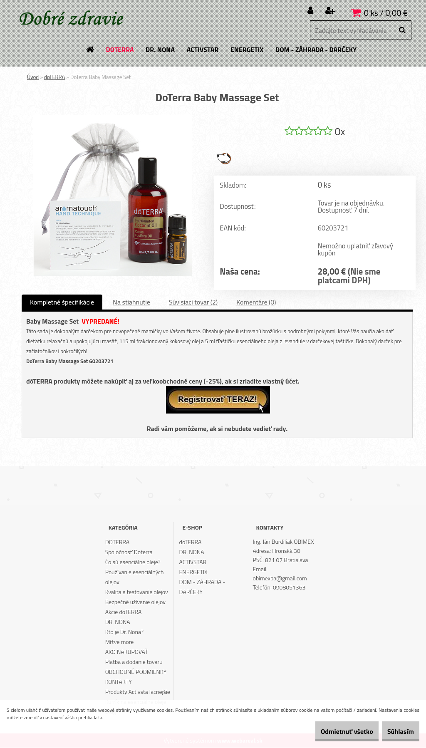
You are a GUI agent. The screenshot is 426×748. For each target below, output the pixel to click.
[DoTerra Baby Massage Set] (112, 119)
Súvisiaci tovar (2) (193, 302)
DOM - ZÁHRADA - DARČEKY (202, 587)
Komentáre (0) (256, 302)
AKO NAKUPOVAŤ (126, 652)
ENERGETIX (193, 572)
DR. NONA (117, 622)
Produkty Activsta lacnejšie (137, 692)
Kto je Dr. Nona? (124, 632)
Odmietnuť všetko (332, 731)
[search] (402, 30)
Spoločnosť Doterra (129, 552)
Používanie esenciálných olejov (134, 577)
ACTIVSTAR (193, 562)
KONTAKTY (118, 682)
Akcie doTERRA (123, 612)
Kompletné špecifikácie (62, 302)
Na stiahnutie (131, 302)
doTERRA (54, 77)
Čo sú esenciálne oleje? (133, 562)
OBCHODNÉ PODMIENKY (136, 672)
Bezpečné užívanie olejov (135, 602)
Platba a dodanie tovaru (134, 662)
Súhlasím (395, 731)
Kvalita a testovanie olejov (136, 592)
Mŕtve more (119, 642)
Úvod (33, 77)
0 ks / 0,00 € (386, 12)
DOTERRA (117, 542)
